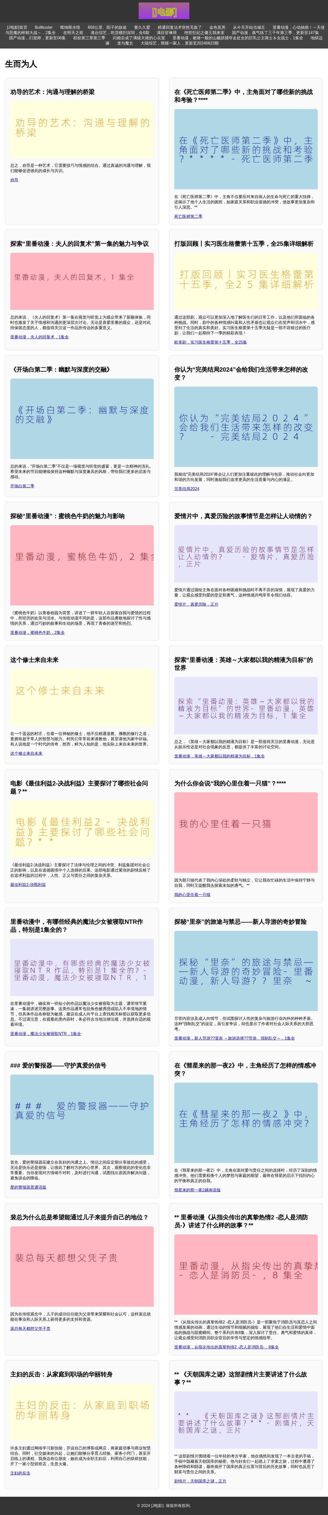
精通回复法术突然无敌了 (180, 27)
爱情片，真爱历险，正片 (196, 604)
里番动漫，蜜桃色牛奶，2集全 (37, 632)
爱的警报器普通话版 (28, 1187)
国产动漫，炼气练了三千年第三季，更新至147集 (275, 33)
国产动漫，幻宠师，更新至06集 (37, 38)
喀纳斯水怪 (70, 27)
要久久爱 (142, 27)
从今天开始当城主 (249, 27)
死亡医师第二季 (188, 216)
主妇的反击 (20, 1473)
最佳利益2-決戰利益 (28, 885)
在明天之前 (73, 33)
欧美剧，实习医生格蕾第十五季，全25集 (210, 342)
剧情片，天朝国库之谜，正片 (200, 1481)
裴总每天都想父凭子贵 (30, 1328)
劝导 (14, 180)
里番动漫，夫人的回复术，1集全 (39, 337)
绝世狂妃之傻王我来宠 (204, 33)
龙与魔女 (125, 43)
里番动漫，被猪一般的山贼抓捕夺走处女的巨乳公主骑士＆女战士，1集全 (238, 38)
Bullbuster (44, 27)
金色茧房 (217, 27)
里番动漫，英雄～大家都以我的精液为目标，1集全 (219, 756)
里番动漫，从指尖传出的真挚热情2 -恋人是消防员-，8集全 (226, 1347)
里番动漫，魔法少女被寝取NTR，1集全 (45, 1034)
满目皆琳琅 (167, 33)
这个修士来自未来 (26, 753)
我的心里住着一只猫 (192, 895)
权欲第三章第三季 (89, 38)
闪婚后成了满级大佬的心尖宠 (139, 38)
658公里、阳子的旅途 (107, 27)
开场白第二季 (22, 486)
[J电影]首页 (17, 27)
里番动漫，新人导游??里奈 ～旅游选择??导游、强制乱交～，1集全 (234, 1038)
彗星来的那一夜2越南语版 (197, 1190)
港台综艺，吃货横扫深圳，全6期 (120, 33)
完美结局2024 (186, 489)
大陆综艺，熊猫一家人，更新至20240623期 (180, 43)
